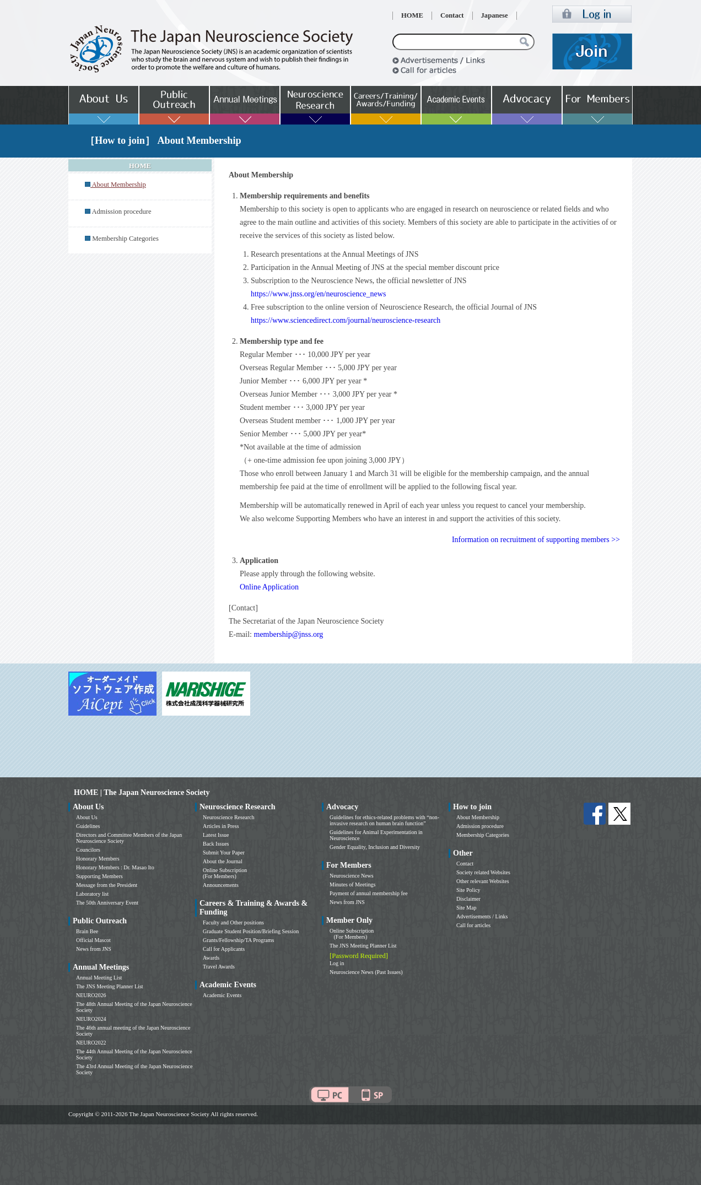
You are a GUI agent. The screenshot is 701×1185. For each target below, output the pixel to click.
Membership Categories (125, 238)
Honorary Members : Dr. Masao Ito (115, 867)
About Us (87, 817)
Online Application (269, 587)
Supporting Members (99, 876)
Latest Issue (216, 835)
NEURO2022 (91, 1043)
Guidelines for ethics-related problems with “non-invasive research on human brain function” (384, 820)
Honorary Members (98, 859)
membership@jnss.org (288, 634)
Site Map (466, 908)
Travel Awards (219, 967)
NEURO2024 (91, 1019)
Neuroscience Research (229, 817)
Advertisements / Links (482, 916)
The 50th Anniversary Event (107, 903)
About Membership (477, 817)
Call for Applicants (224, 949)
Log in (337, 963)
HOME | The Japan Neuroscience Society (141, 792)
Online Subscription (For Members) (225, 873)
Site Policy (468, 890)
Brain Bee (87, 931)
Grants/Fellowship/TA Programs (238, 940)
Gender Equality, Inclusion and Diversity (375, 847)
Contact (452, 15)
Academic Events (222, 995)
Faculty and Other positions (233, 922)
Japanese (494, 15)
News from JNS (93, 949)
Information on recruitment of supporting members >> (536, 539)
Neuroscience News (352, 876)
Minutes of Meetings (352, 884)
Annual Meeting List (99, 978)
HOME (412, 15)
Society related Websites (483, 872)
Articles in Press (221, 826)
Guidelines (88, 826)
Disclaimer (468, 899)
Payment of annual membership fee (369, 893)
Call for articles (473, 925)
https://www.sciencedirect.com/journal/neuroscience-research (345, 320)
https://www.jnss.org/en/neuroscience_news (318, 294)
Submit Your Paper (224, 852)
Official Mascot (93, 940)
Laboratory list (92, 894)
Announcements (221, 885)
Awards (211, 958)
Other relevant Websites (482, 881)
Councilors (88, 850)
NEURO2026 (91, 995)
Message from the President (106, 885)
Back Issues (216, 844)
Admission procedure (121, 211)
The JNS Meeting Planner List (109, 986)
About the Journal (222, 861)
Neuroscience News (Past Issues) (366, 972)
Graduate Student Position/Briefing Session (251, 931)
